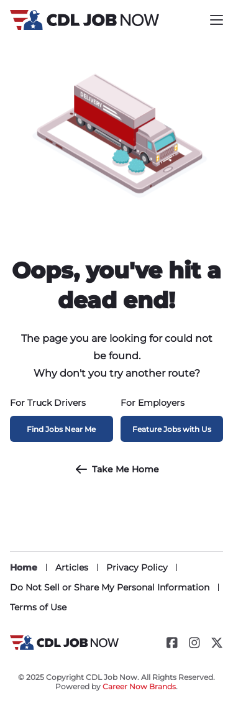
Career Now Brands (139, 686)
